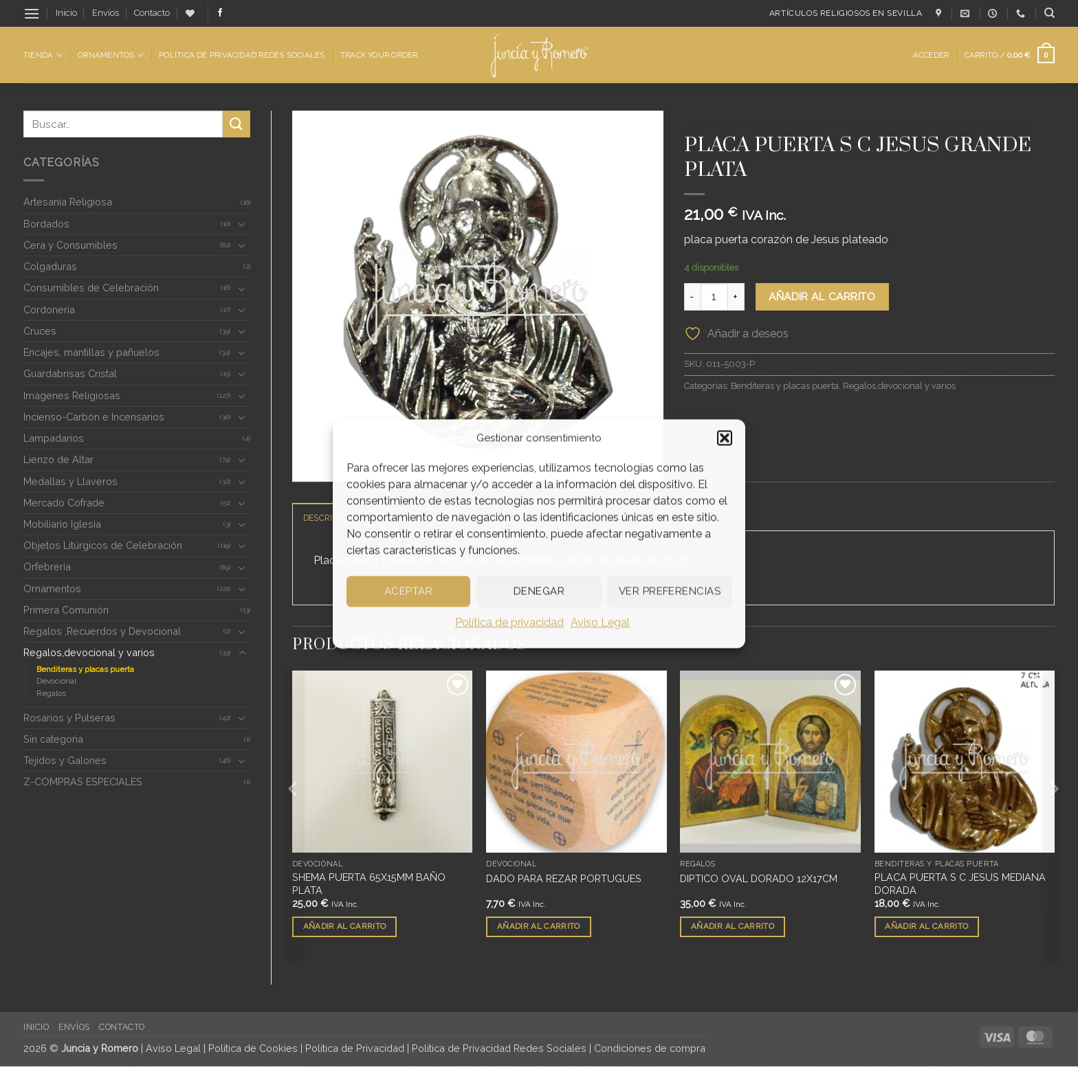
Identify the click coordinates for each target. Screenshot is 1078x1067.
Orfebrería (47, 566)
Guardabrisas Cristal (70, 373)
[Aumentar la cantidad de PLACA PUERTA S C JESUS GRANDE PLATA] (736, 297)
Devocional (56, 681)
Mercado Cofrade (63, 502)
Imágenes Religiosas (71, 395)
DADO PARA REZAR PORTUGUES (563, 878)
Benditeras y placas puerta (85, 669)
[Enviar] (236, 124)
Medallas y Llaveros (70, 481)
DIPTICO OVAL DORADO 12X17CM (758, 878)
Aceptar (408, 591)
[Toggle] (242, 224)
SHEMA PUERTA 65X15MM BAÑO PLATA (369, 884)
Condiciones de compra (649, 1049)
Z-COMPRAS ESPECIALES (82, 781)
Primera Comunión (66, 610)
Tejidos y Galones (65, 760)
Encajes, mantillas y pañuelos (91, 352)
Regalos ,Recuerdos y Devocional (102, 631)
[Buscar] (1049, 13)
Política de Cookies (253, 1049)
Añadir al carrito (822, 296)
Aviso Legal (600, 622)
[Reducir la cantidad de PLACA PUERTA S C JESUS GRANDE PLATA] (692, 297)
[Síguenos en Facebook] (220, 13)
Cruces (39, 331)
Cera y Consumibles (70, 245)
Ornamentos (111, 55)
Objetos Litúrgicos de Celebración (102, 545)
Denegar (539, 591)
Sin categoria (53, 739)
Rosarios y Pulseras (69, 717)
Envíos (105, 13)
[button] (725, 438)
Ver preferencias (669, 591)
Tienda (43, 55)
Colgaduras (50, 266)
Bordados (46, 223)
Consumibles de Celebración (91, 287)
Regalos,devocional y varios (89, 652)
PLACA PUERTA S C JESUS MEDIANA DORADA (960, 884)
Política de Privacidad (354, 1049)
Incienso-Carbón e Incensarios (93, 417)
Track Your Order (379, 55)
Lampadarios (53, 438)
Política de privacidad (509, 622)
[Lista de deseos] (190, 13)
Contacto (152, 13)
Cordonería (49, 309)
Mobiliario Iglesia (62, 524)
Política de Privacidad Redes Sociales (241, 55)
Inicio (66, 13)
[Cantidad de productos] (714, 297)
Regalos (51, 693)
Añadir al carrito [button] (344, 927)
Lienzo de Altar (58, 459)
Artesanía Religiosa (67, 201)
